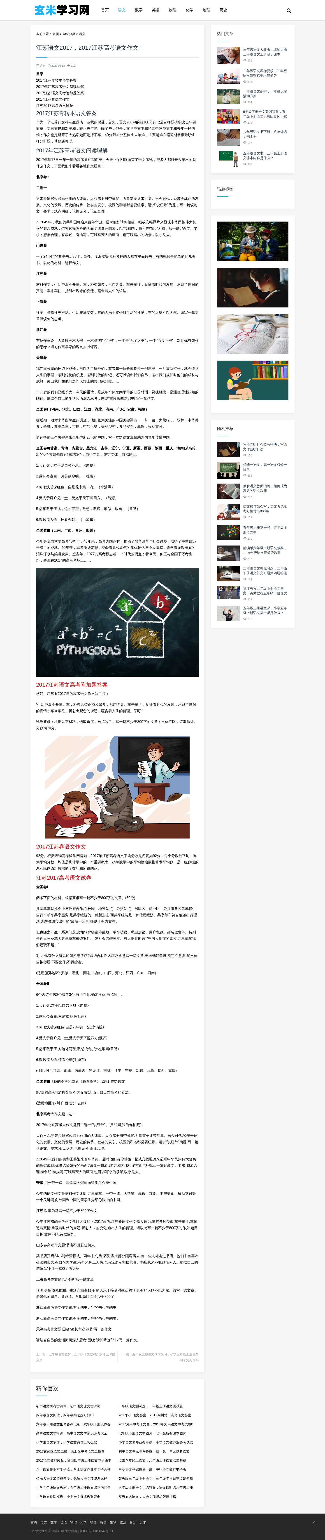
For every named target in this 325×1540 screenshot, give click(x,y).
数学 (139, 10)
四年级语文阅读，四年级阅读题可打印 (65, 1415)
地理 (206, 10)
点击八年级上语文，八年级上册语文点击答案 (152, 1460)
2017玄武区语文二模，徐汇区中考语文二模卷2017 (70, 1452)
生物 (113, 1522)
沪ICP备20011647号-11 (96, 1531)
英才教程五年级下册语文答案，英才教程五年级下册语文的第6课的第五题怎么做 (265, 593)
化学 (189, 10)
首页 (105, 10)
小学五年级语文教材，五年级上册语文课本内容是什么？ (73, 1489)
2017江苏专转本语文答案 (56, 80)
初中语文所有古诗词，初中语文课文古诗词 (68, 1406)
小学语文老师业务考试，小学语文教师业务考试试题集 (155, 1443)
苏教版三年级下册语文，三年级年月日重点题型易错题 (155, 1479)
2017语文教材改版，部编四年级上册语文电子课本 (73, 1460)
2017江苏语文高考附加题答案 (60, 93)
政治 (123, 1522)
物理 (172, 10)
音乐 (133, 1522)
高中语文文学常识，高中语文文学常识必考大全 (71, 1433)
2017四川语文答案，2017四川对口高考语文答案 (154, 1415)
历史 (223, 10)
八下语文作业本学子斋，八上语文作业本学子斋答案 (73, 1470)
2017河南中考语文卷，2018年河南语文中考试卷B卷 (155, 1425)
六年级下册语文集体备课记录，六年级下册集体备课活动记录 (73, 1425)
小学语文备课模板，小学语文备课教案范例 (68, 1496)
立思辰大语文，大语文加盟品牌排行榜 (147, 1496)
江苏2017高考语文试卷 (54, 106)
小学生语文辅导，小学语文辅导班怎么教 (66, 1442)
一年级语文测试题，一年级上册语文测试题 (150, 1406)
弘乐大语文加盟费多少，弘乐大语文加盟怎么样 (71, 1478)
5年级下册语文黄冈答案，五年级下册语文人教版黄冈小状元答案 (265, 116)
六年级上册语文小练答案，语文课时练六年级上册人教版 (155, 1489)
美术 (142, 1522)
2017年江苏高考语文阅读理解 (60, 87)
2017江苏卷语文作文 (53, 99)
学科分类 (69, 34)
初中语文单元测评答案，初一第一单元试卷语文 (154, 1451)
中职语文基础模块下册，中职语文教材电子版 (152, 1469)
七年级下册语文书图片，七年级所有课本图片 (152, 1433)
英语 (156, 10)
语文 (122, 10)
